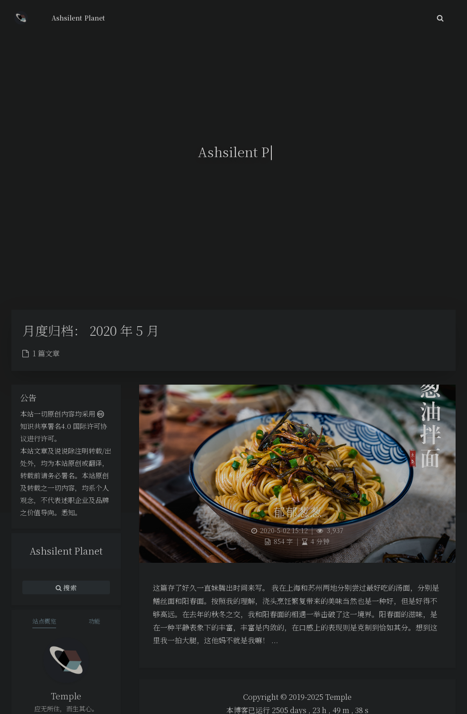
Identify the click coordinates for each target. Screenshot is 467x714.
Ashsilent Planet (78, 17)
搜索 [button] (66, 587)
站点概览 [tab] (44, 621)
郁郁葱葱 (297, 511)
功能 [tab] (94, 621)
